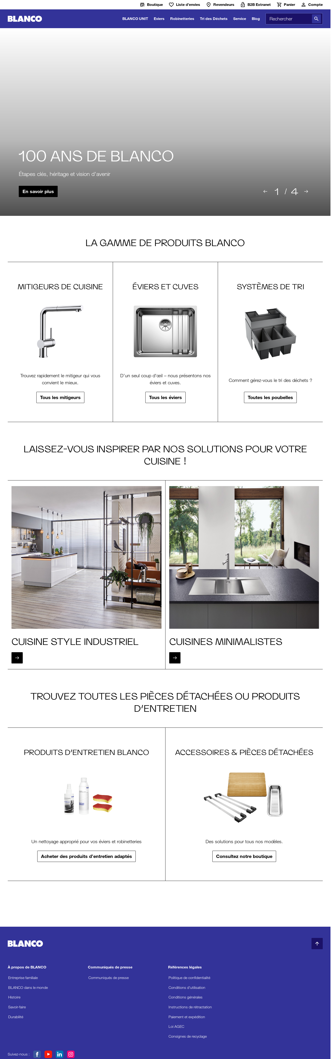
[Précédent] (265, 191)
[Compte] (312, 5)
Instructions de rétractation (190, 1007)
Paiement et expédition (187, 1017)
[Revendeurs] (220, 5)
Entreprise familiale (23, 977)
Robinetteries (182, 18)
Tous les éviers (165, 397)
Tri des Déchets (214, 18)
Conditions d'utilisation (187, 987)
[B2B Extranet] (255, 5)
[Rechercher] (316, 18)
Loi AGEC (176, 1026)
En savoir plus (38, 191)
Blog (256, 18)
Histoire (14, 997)
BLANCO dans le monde (28, 987)
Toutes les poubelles (270, 397)
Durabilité (15, 1017)
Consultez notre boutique (244, 856)
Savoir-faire (17, 1007)
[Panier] (285, 5)
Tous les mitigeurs (60, 397)
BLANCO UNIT (135, 18)
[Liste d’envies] (184, 5)
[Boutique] (151, 5)
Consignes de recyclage (188, 1036)
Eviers (159, 18)
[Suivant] (306, 191)
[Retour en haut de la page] (317, 943)
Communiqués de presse (108, 977)
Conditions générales (186, 997)
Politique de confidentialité (189, 977)
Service (239, 18)
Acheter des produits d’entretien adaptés (86, 856)
